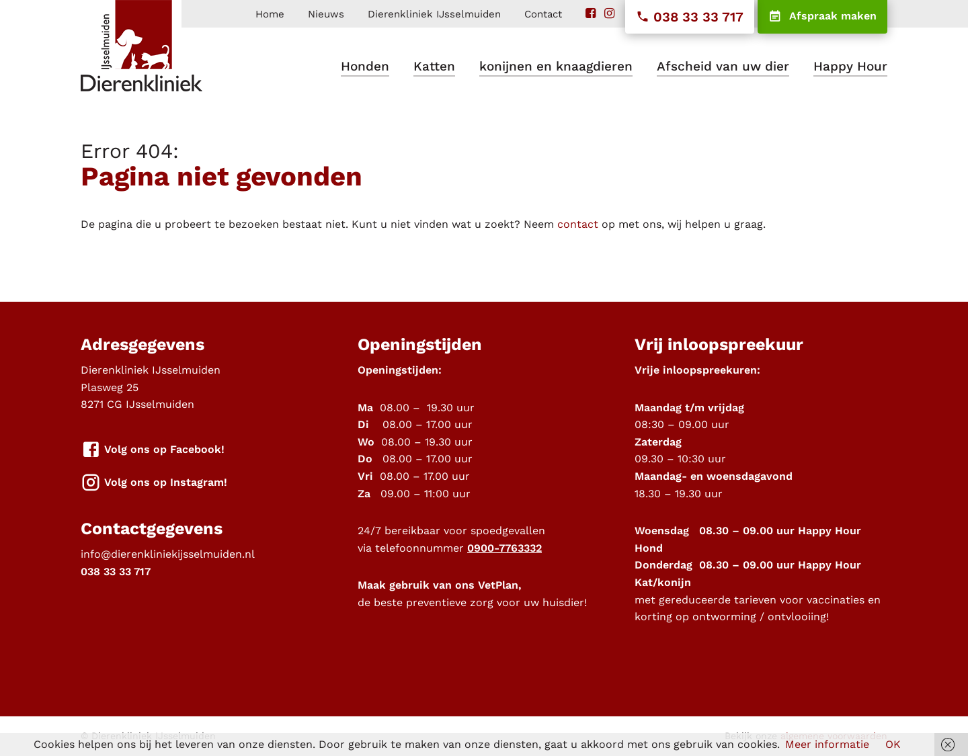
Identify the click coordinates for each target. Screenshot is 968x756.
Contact (543, 14)
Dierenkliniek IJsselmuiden (434, 14)
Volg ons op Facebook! (153, 450)
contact (577, 224)
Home (269, 14)
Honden (365, 66)
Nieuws (326, 14)
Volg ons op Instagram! (154, 483)
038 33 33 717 (689, 17)
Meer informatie (827, 744)
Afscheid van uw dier (723, 66)
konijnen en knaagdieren (556, 66)
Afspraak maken (822, 17)
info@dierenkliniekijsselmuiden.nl (168, 554)
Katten (434, 66)
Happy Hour (850, 66)
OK (893, 744)
